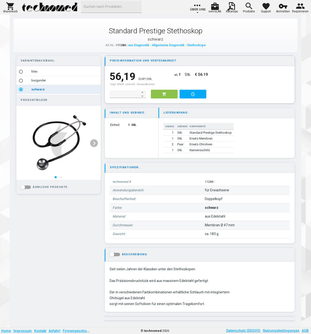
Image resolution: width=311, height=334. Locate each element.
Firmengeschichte (77, 331)
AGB (305, 331)
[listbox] (58, 80)
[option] (58, 71)
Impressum (22, 331)
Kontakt (40, 331)
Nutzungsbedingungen (281, 331)
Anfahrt (54, 331)
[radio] (21, 72)
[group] (198, 8)
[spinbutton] (124, 94)
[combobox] (111, 7)
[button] (10, 7)
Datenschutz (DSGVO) (243, 331)
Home (6, 331)
